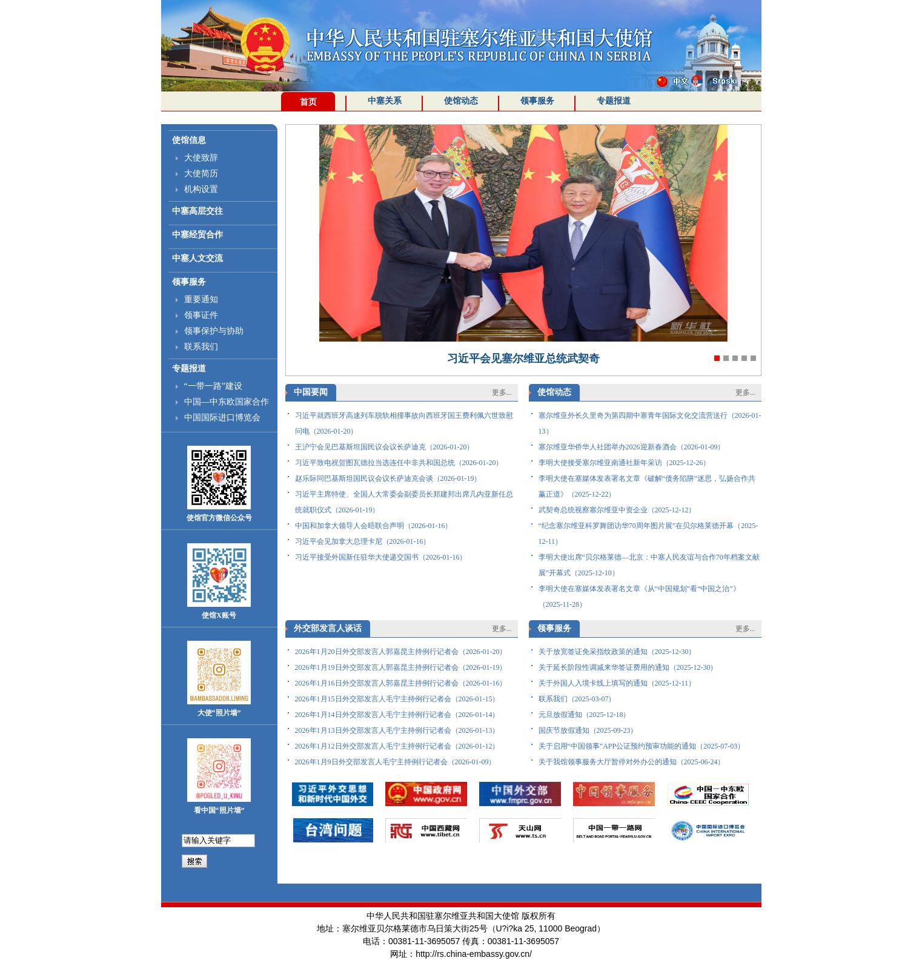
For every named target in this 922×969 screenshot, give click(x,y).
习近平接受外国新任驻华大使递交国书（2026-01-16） (381, 557)
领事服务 (537, 100)
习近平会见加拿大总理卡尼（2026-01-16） (363, 541)
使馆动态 (461, 100)
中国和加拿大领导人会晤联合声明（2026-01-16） (374, 525)
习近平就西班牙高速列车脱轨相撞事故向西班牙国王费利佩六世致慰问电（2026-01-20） (404, 423)
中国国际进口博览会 (222, 417)
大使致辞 (201, 157)
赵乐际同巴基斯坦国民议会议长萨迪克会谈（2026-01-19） (388, 478)
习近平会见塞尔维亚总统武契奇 (523, 358)
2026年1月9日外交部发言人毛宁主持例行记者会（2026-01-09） (395, 762)
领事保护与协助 (214, 331)
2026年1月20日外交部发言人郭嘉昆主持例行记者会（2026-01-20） (401, 651)
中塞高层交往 (197, 211)
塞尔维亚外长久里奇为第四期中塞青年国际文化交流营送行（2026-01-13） (650, 423)
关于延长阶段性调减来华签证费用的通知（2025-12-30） (628, 667)
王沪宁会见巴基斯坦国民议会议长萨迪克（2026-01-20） (384, 447)
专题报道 (614, 100)
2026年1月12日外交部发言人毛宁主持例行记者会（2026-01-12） (397, 746)
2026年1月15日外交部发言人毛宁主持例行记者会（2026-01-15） (397, 699)
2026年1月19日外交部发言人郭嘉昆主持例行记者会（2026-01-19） (401, 667)
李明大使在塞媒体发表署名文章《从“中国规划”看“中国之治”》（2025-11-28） (639, 596)
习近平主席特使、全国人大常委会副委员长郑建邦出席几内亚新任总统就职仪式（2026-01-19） (404, 502)
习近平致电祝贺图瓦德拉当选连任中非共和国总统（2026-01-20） (399, 462)
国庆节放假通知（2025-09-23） (588, 730)
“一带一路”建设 (213, 386)
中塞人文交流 (197, 258)
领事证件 (201, 315)
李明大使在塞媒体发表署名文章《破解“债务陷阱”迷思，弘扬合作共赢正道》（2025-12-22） (647, 486)
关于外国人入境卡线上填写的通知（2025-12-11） (617, 683)
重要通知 (201, 299)
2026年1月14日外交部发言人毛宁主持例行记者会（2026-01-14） (397, 714)
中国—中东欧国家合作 (226, 401)
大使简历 (201, 173)
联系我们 (201, 346)
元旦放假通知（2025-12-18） (585, 714)
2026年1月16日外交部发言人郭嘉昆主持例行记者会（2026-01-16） (401, 683)
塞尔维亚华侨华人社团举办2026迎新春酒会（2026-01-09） (632, 447)
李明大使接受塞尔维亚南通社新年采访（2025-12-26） (625, 462)
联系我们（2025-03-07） (577, 699)
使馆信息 (189, 140)
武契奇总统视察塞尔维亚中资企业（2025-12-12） (617, 510)
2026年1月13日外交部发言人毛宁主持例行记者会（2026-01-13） (397, 730)
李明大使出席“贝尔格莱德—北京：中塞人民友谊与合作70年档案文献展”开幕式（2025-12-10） (649, 565)
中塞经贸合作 (197, 234)
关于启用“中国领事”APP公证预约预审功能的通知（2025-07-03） (642, 746)
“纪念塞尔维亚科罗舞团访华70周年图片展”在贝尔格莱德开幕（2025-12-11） (648, 533)
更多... (502, 392)
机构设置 (201, 189)
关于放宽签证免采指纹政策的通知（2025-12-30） (617, 651)
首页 (308, 102)
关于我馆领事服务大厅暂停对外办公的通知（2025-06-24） (632, 762)
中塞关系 (385, 100)
